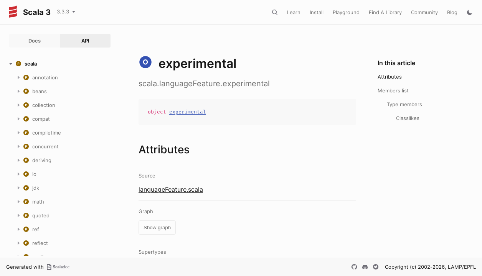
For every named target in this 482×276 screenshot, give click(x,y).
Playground (346, 12)
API (85, 41)
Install (317, 12)
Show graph (157, 227)
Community (424, 12)
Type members (404, 104)
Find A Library (385, 12)
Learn (293, 12)
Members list (393, 90)
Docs (34, 41)
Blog (452, 12)
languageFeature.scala (171, 189)
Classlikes (407, 118)
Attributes (390, 77)
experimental (187, 111)
